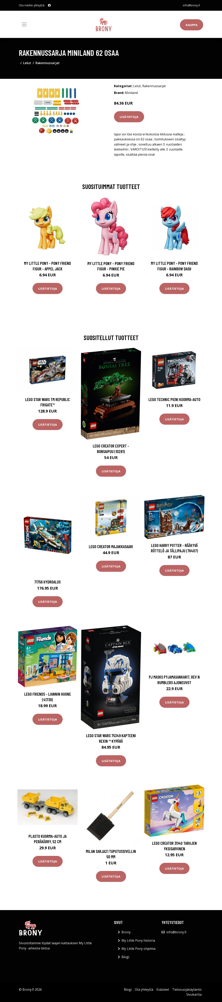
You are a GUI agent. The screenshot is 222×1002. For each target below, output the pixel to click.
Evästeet (162, 989)
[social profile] (49, 5)
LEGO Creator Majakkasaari (111, 546)
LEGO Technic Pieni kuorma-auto (174, 399)
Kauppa (191, 25)
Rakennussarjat (47, 63)
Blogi (125, 957)
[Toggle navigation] (24, 24)
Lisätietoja (129, 117)
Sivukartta (194, 994)
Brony (126, 932)
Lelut (27, 63)
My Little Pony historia (138, 940)
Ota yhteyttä (144, 989)
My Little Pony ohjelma (138, 948)
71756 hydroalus (47, 581)
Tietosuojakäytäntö (187, 989)
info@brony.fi (191, 5)
